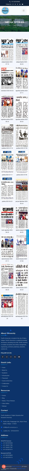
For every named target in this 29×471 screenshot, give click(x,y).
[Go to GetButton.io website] (3, 469)
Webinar (4, 406)
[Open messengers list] (4, 466)
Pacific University (16, 466)
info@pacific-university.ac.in (10, 427)
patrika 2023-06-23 (7, 201)
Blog (3, 398)
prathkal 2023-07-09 (21, 148)
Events (4, 395)
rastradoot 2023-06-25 (7, 90)
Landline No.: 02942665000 (11, 431)
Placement (5, 378)
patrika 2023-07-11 (7, 175)
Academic (4, 373)
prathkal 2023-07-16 (7, 148)
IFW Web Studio (21, 468)
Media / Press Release (8, 401)
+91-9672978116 (8, 457)
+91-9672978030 (8, 455)
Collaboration (5, 383)
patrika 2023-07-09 (22, 175)
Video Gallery (5, 403)
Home (9, 25)
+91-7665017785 (8, 445)
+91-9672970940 (8, 443)
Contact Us (5, 386)
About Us (4, 370)
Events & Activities (7, 381)
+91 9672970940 (15, 1)
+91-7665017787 (8, 447)
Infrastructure (5, 375)
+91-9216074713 (8, 449)
